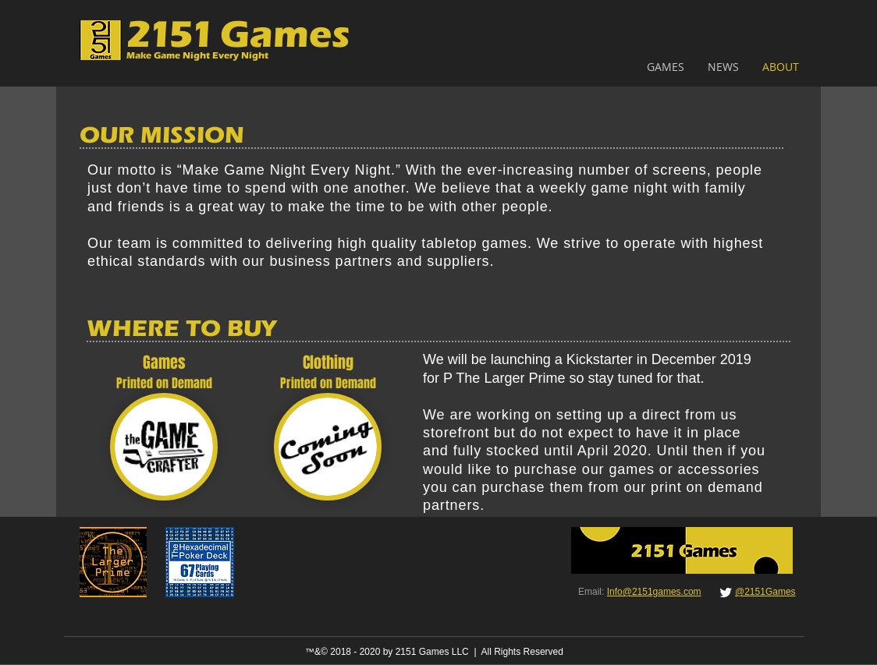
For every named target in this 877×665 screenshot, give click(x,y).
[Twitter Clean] (726, 592)
